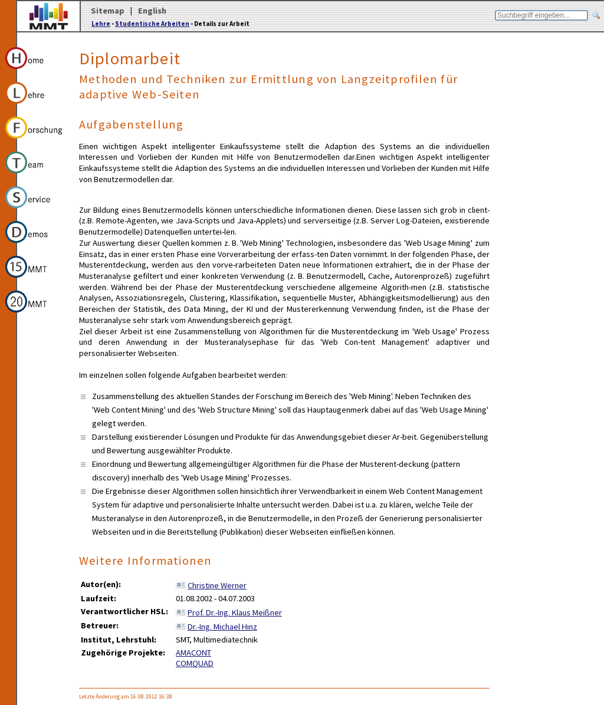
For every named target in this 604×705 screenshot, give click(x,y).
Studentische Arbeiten (152, 23)
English (152, 10)
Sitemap (107, 10)
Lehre (100, 23)
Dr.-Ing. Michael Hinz (222, 626)
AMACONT (193, 652)
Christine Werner (217, 585)
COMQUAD (195, 663)
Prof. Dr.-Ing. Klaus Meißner (235, 612)
